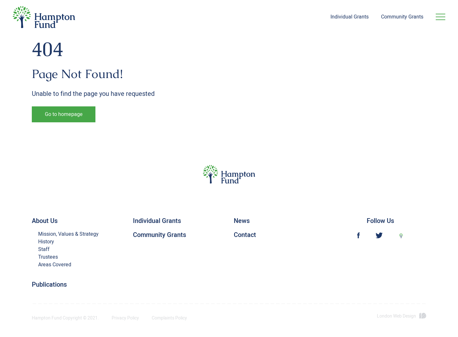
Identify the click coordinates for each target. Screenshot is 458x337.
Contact (245, 235)
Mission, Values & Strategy (68, 234)
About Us (45, 221)
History (46, 242)
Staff (44, 249)
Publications (49, 284)
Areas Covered (54, 265)
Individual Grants (349, 17)
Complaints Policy (169, 318)
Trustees (48, 257)
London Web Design (396, 316)
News (242, 221)
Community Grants (402, 17)
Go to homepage (64, 114)
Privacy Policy (125, 318)
